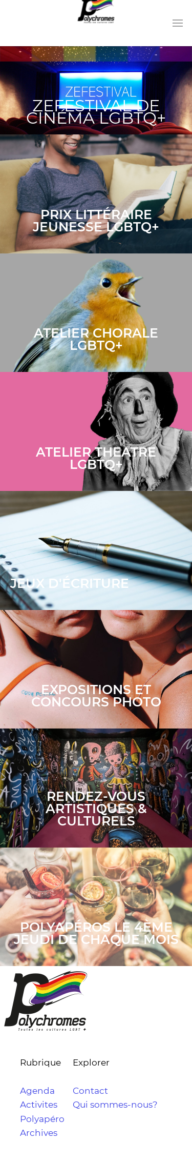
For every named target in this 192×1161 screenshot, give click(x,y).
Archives (38, 1133)
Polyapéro (42, 1119)
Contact (90, 1091)
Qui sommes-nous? (115, 1104)
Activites (38, 1104)
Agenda (37, 1091)
